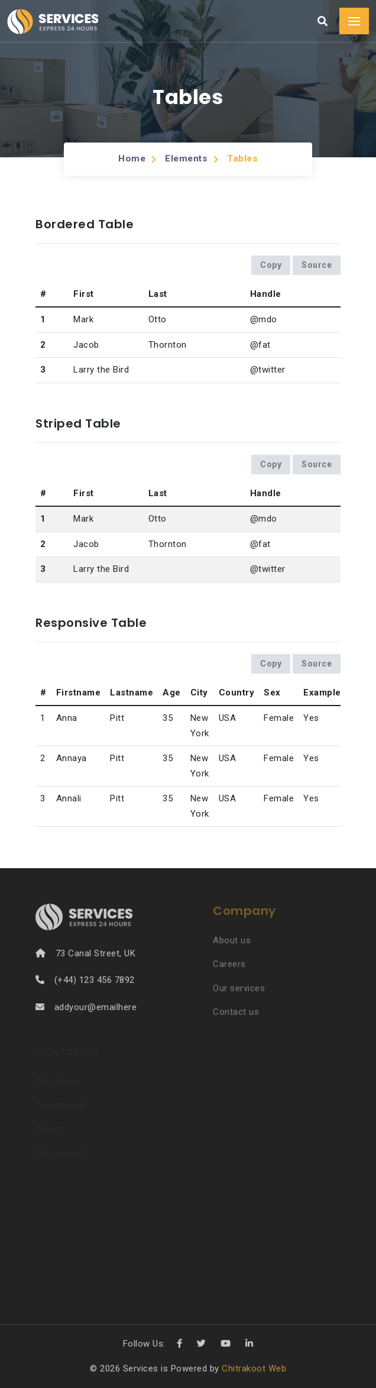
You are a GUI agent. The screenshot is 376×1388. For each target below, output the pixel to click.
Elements (186, 158)
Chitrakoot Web (254, 1368)
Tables (244, 158)
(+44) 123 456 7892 (94, 980)
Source (317, 265)
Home (130, 158)
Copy (270, 265)
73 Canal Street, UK (96, 953)
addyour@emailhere (95, 1007)
